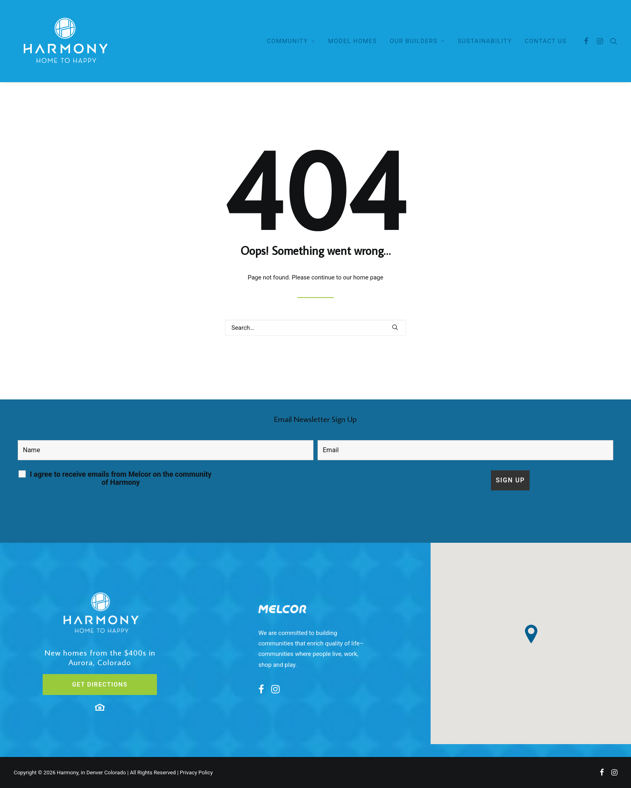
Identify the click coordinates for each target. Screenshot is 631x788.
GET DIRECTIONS (100, 684)
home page (368, 277)
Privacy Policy (196, 772)
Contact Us (546, 41)
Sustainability (485, 41)
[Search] (611, 41)
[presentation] (277, 486)
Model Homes (352, 41)
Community (291, 41)
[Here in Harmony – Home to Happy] (64, 41)
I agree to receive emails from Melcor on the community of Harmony (121, 478)
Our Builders (417, 41)
